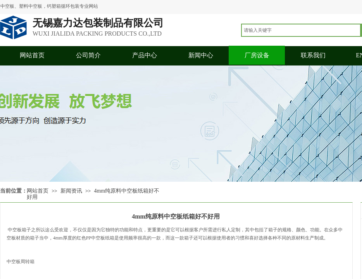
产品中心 (144, 55)
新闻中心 (200, 55)
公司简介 (88, 55)
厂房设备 (257, 55)
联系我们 (313, 55)
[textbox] (301, 30)
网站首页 (32, 55)
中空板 (14, 229)
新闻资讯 (71, 191)
